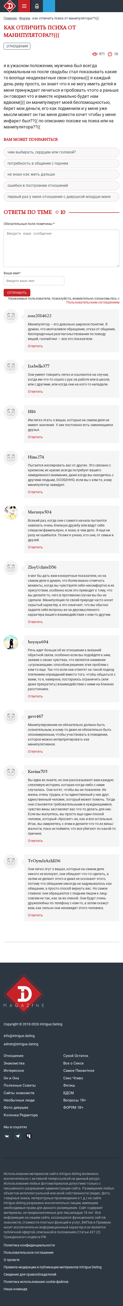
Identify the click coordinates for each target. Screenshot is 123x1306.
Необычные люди (19, 1100)
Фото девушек (16, 1107)
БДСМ (68, 1093)
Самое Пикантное (78, 1070)
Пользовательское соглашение (28, 1252)
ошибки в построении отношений (38, 185)
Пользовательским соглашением (92, 302)
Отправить (17, 293)
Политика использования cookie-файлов (36, 1282)
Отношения (17, 46)
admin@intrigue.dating (21, 1044)
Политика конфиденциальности (29, 1245)
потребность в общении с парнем (38, 163)
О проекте (11, 1260)
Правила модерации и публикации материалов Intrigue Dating (53, 1267)
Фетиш (69, 1085)
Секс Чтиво (73, 1078)
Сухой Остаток (75, 1056)
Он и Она (11, 1078)
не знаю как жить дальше (31, 174)
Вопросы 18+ (74, 1100)
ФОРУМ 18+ (73, 1107)
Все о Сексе (73, 1063)
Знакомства (14, 1063)
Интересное (14, 1070)
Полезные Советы (20, 1085)
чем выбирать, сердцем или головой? (42, 152)
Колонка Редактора (21, 1115)
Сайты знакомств (19, 1093)
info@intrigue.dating (19, 1036)
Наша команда (15, 1289)
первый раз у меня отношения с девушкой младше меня (59, 196)
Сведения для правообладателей (30, 1274)
